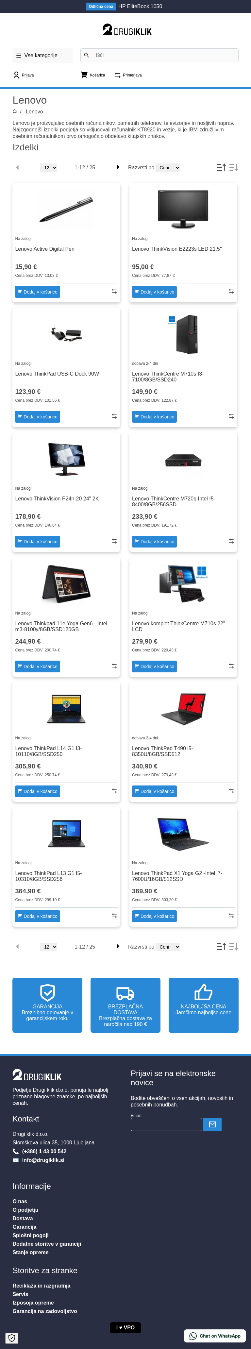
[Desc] (233, 167)
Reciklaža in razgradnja (41, 1286)
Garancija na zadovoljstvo (44, 1311)
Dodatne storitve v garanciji (46, 1244)
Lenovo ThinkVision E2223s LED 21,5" (177, 249)
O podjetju (25, 1210)
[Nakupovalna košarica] (92, 76)
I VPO (125, 1327)
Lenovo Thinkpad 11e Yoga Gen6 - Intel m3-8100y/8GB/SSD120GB (61, 626)
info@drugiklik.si (42, 1160)
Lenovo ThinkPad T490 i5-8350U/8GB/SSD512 (162, 751)
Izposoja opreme (33, 1303)
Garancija (24, 1227)
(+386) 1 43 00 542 (43, 1151)
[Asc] (221, 167)
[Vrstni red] (168, 167)
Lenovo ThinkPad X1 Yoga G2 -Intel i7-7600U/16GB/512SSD (177, 876)
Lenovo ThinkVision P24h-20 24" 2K (57, 498)
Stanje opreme (30, 1252)
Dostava (22, 1218)
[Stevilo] (48, 167)
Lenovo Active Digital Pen (44, 249)
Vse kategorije (36, 53)
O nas (19, 1201)
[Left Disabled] (17, 167)
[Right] (117, 168)
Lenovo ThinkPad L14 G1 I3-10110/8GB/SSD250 (48, 751)
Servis (20, 1294)
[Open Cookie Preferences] (11, 1338)
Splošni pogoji (30, 1235)
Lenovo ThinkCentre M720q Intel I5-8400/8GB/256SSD (173, 501)
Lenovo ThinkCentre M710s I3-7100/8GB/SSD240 (168, 376)
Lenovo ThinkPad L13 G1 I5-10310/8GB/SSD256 (48, 876)
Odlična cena (101, 6)
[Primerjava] (128, 77)
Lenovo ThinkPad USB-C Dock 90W (57, 374)
